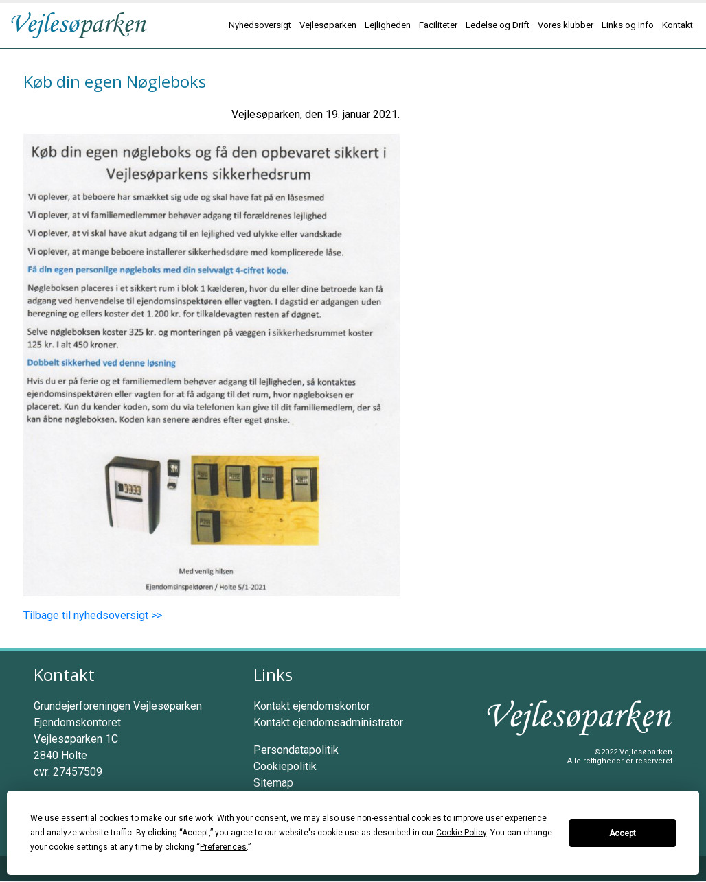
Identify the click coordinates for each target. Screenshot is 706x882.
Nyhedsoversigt (260, 25)
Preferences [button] (223, 847)
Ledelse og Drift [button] (498, 25)
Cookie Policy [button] (461, 832)
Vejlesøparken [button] (327, 25)
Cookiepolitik (285, 766)
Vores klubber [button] (565, 25)
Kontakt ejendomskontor (311, 705)
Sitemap (273, 782)
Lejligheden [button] (388, 25)
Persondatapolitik (296, 749)
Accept (622, 833)
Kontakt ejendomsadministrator (328, 722)
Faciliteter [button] (438, 25)
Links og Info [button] (628, 25)
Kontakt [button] (677, 25)
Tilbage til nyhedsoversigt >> (92, 615)
